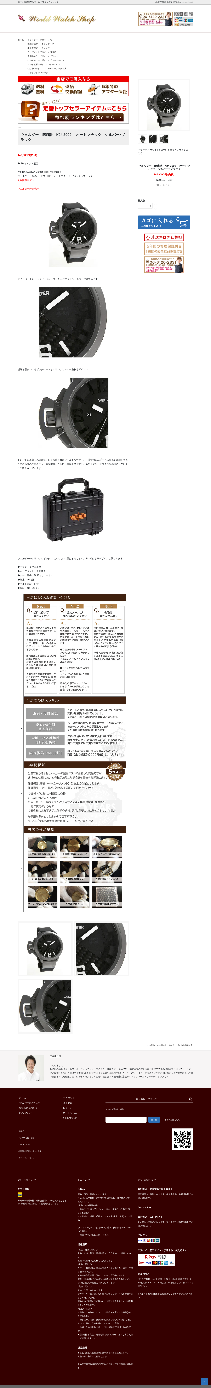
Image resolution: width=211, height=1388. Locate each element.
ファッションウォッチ (38, 72)
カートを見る (162, 27)
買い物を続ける (185, 1045)
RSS (20, 1140)
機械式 (53, 52)
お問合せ (185, 27)
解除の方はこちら (173, 1119)
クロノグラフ (48, 44)
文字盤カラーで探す (37, 56)
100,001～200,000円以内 (55, 68)
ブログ (21, 1130)
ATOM (27, 1140)
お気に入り (164, 185)
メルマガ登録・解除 (28, 1135)
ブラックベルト (57, 60)
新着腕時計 (48, 27)
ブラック (54, 56)
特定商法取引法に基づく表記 (33, 1145)
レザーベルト (54, 64)
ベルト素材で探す (36, 64)
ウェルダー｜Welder (37, 40)
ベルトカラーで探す (37, 60)
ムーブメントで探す (37, 52)
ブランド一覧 (116, 27)
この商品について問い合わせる (161, 1045)
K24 (52, 40)
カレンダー (47, 48)
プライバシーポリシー (29, 1150)
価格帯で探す (34, 68)
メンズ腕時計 (71, 27)
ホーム (26, 27)
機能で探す (33, 44)
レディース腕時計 (94, 27)
